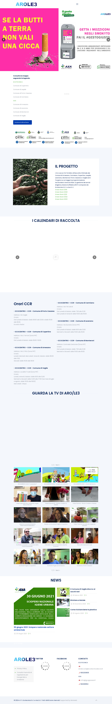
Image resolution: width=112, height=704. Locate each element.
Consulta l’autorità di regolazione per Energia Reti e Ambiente (24, 676)
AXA (14, 101)
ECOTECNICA (18, 82)
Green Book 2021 (61, 194)
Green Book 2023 (61, 199)
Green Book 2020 (61, 192)
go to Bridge (18, 643)
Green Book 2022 (61, 197)
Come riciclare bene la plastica (83, 609)
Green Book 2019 (61, 190)
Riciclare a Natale (77, 600)
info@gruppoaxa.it (88, 680)
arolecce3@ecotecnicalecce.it (90, 669)
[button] (58, 465)
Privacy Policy (22, 668)
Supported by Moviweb (68, 700)
